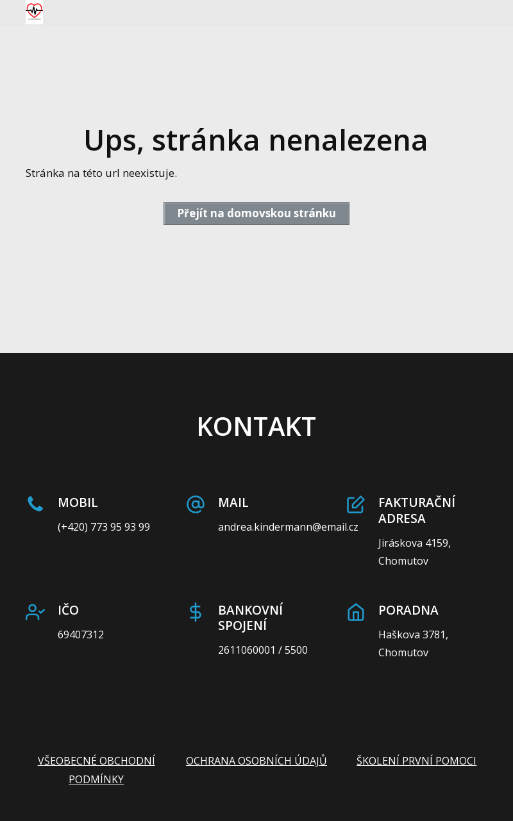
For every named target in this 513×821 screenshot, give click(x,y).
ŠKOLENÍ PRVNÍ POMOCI (416, 761)
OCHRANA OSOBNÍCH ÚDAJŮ (256, 761)
